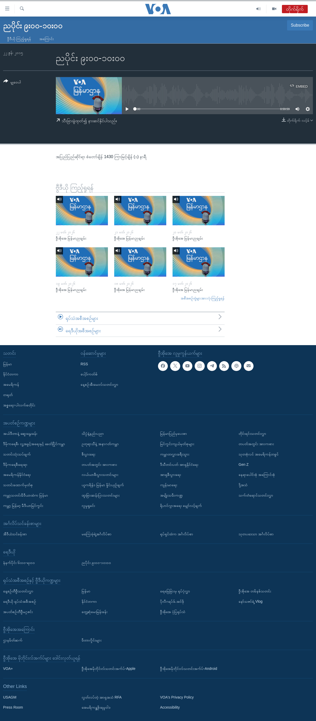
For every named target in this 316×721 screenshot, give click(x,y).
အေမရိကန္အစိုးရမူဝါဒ (96, 708)
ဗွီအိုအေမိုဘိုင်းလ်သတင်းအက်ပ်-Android (188, 668)
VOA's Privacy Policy (177, 697)
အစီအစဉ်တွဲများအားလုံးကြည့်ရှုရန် (203, 298)
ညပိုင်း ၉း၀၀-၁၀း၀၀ (96, 563)
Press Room (13, 708)
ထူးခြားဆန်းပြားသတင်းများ (101, 495)
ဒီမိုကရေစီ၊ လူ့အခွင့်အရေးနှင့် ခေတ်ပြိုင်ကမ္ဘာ (34, 444)
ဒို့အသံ (243, 485)
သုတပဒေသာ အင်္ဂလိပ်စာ (256, 534)
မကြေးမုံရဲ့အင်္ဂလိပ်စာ (97, 534)
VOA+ (8, 668)
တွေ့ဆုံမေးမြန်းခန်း (94, 612)
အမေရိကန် (11, 384)
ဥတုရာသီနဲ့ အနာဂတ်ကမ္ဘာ (100, 444)
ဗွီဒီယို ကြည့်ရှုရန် (19, 39)
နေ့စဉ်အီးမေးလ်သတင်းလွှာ (99, 384)
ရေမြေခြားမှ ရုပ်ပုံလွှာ (175, 591)
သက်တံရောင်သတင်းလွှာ (256, 495)
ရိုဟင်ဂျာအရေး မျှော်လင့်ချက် (181, 505)
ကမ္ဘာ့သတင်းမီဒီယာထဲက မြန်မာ (25, 495)
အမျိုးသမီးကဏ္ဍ (171, 495)
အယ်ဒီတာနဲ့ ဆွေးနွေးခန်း (20, 433)
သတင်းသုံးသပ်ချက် (17, 454)
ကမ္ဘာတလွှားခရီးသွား (174, 454)
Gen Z (244, 464)
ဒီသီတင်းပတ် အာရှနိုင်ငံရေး (179, 464)
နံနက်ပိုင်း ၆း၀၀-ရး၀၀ (19, 563)
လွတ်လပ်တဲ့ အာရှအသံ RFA (102, 697)
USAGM (9, 697)
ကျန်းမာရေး (168, 485)
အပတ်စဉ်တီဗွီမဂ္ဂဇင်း (18, 612)
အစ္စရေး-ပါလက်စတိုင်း (19, 405)
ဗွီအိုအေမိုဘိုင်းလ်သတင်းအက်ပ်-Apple (108, 668)
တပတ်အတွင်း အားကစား (99, 464)
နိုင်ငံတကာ (10, 374)
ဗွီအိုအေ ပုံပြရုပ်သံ (172, 612)
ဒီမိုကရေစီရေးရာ (15, 464)
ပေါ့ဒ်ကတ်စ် (89, 374)
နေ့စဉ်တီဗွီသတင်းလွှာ (18, 591)
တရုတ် (8, 395)
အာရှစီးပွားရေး (170, 475)
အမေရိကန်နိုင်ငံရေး (17, 475)
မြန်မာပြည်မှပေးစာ (173, 433)
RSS (84, 364)
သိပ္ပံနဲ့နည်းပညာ (93, 433)
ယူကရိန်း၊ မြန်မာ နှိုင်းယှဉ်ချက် (103, 485)
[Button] (12, 82)
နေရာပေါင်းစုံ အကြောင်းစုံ (257, 475)
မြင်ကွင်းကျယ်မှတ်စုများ (177, 444)
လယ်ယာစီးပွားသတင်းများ (100, 475)
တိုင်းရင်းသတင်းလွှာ (252, 433)
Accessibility (170, 708)
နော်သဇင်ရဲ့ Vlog (251, 601)
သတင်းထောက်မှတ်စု (18, 485)
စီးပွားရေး (88, 454)
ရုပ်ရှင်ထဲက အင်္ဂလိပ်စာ (176, 534)
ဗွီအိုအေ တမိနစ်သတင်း (255, 591)
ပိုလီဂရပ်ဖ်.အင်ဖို (172, 601)
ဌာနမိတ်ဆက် (12, 640)
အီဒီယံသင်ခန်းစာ (15, 534)
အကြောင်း (46, 39)
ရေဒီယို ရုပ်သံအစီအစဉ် (19, 601)
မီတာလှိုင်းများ (91, 640)
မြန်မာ (7, 364)
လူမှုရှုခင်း (88, 505)
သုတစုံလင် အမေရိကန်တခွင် (259, 454)
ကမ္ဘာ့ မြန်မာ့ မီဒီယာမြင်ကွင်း (23, 505)
